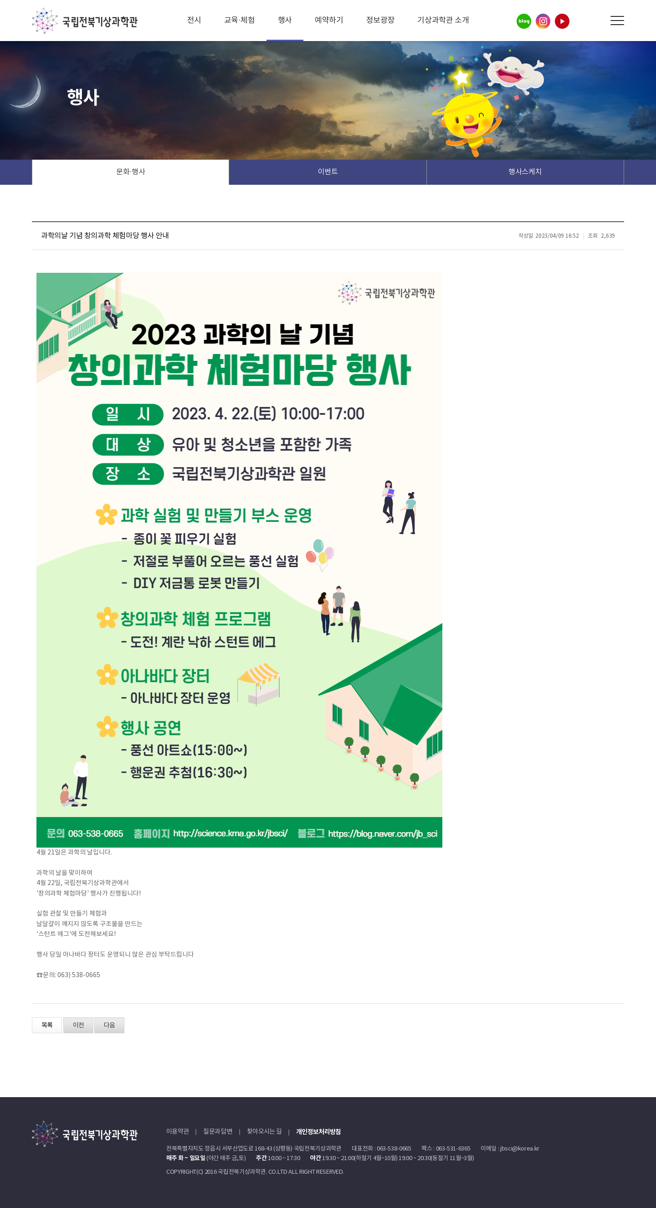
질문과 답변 (217, 1131)
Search (596, 21)
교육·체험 (239, 20)
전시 (194, 20)
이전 (78, 1025)
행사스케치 (525, 172)
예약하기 (329, 20)
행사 (285, 20)
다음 (109, 1025)
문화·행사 (130, 172)
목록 (46, 1025)
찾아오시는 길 (264, 1131)
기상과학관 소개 (443, 20)
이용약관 (177, 1131)
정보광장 (380, 20)
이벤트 (328, 172)
